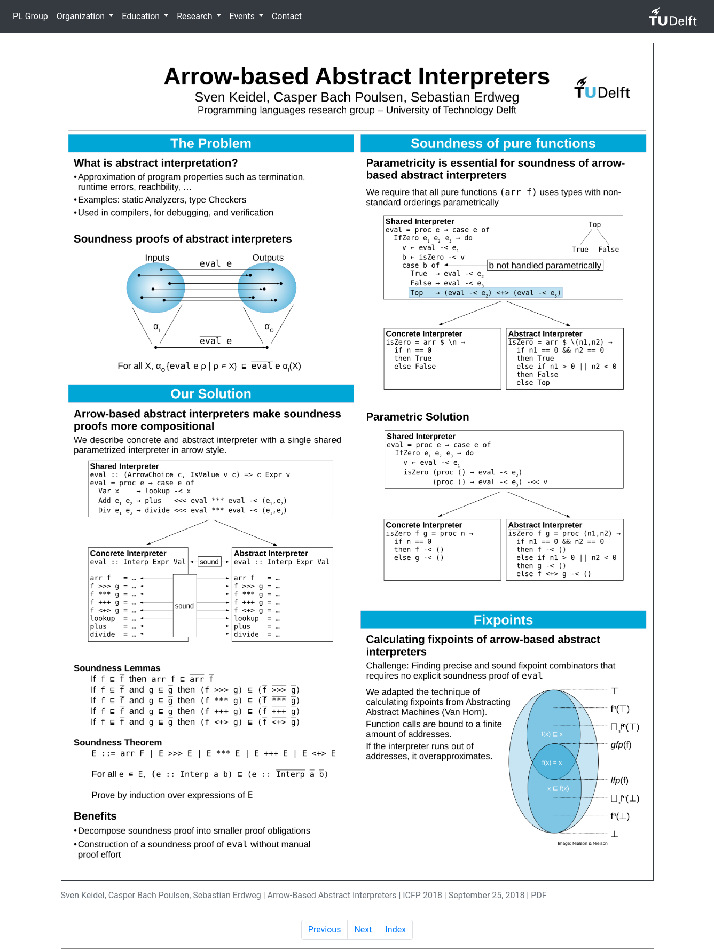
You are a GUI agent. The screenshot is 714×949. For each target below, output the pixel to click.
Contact (287, 16)
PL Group (30, 16)
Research (195, 16)
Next (363, 929)
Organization (82, 16)
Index (396, 929)
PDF (538, 895)
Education (142, 16)
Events (243, 16)
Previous (324, 929)
